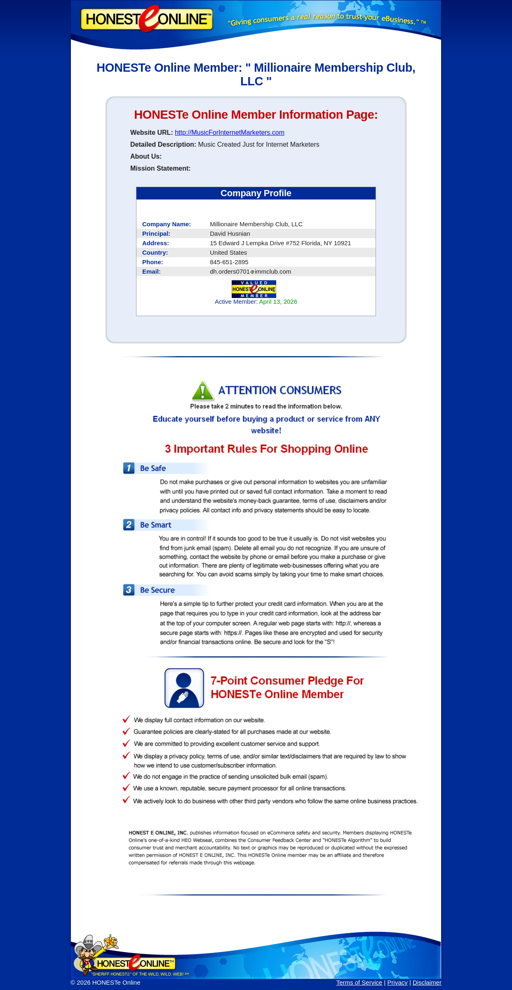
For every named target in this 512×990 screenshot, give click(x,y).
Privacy (398, 982)
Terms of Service (359, 982)
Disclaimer (427, 982)
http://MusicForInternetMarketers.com (229, 132)
